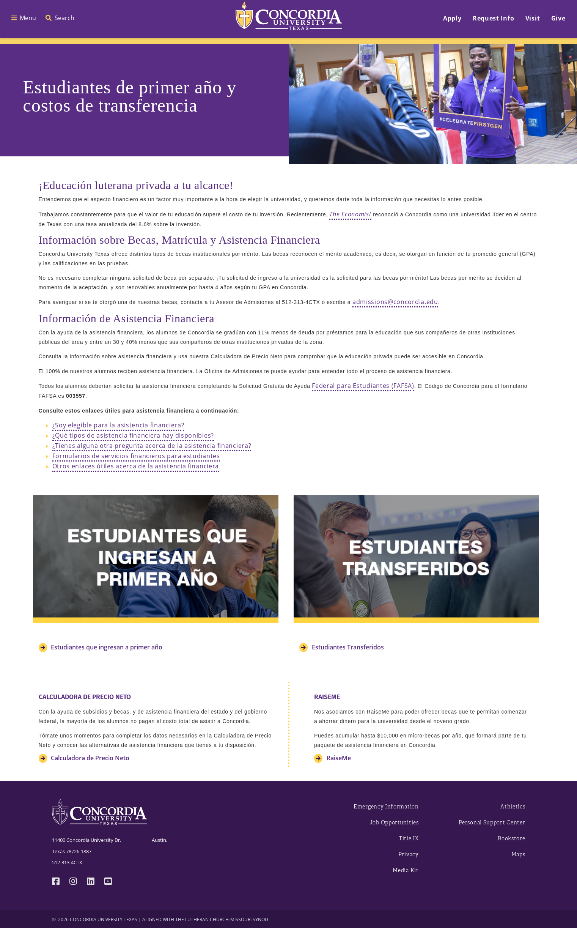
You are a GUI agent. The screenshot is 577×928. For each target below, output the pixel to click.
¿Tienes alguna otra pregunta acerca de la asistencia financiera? (152, 445)
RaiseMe (338, 758)
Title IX (409, 838)
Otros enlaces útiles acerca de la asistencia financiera (135, 466)
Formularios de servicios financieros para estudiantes (136, 456)
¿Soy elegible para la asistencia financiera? (118, 425)
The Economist (350, 214)
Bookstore (511, 838)
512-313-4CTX (67, 862)
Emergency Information (386, 807)
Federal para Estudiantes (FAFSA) (363, 385)
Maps (518, 854)
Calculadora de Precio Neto (89, 758)
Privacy (408, 854)
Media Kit (405, 870)
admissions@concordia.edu (395, 302)
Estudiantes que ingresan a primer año (105, 647)
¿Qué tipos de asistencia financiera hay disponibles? (133, 435)
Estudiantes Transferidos (347, 647)
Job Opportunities (394, 822)
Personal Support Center (492, 822)
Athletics (512, 807)
